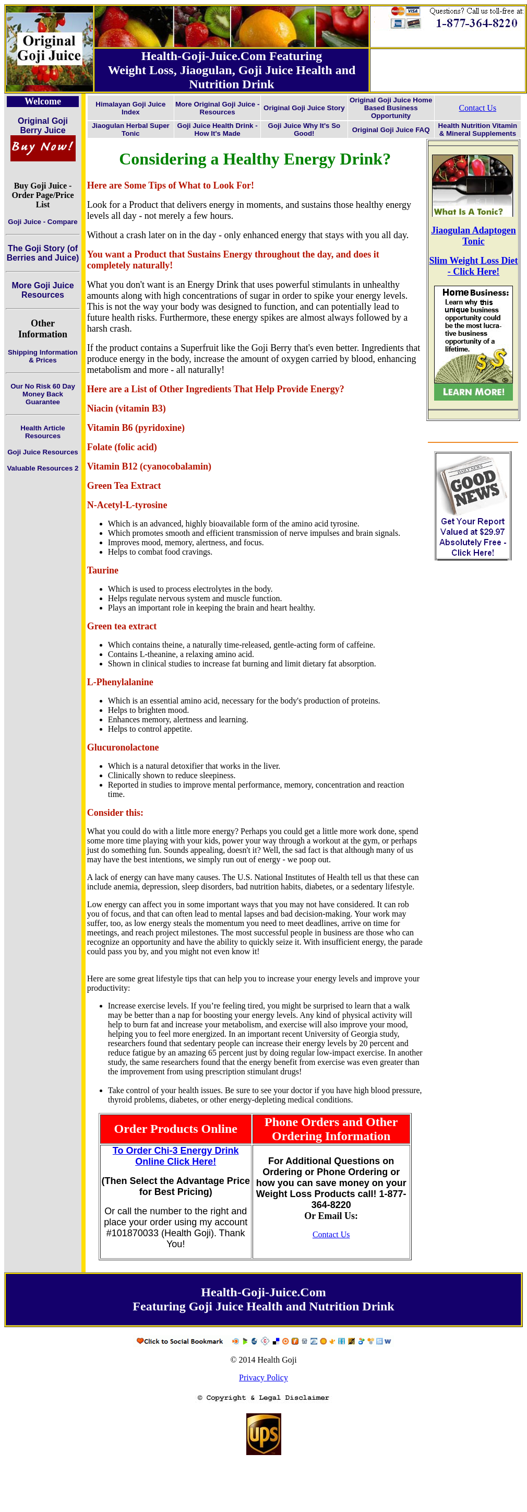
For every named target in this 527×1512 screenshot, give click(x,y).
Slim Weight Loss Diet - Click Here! (473, 266)
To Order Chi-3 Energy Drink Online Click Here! (176, 1156)
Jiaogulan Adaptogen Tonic (473, 236)
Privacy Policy (263, 1377)
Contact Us (478, 107)
